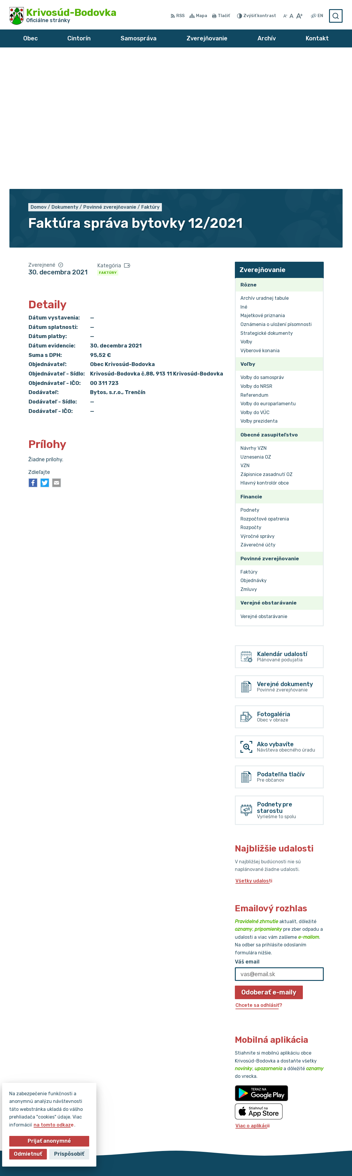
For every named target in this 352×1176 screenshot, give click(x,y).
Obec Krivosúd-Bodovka (195, 1160)
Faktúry (108, 140)
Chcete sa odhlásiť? (258, 872)
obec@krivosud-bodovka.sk (310, 1111)
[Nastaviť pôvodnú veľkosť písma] (291, 16)
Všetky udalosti (253, 748)
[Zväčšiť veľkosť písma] (299, 16)
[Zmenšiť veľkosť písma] (285, 16)
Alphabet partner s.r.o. (96, 1160)
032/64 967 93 (295, 1104)
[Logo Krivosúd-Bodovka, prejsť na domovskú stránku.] (63, 16)
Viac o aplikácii (252, 993)
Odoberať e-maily (268, 859)
